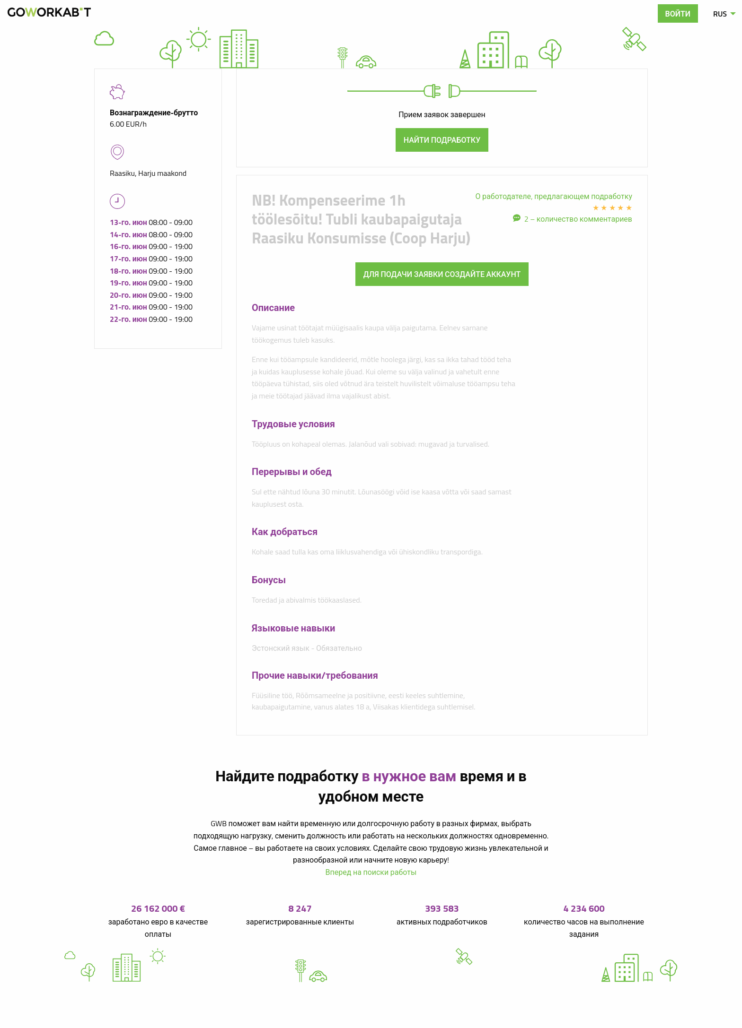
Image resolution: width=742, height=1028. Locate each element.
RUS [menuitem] (720, 13)
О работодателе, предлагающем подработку (554, 196)
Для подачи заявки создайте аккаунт (442, 274)
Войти (678, 13)
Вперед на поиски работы (371, 872)
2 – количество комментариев (578, 219)
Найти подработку (442, 140)
